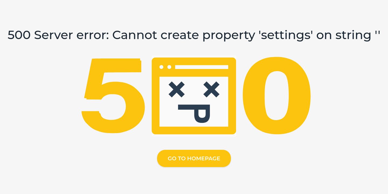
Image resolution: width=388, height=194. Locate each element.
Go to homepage (194, 158)
